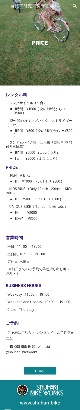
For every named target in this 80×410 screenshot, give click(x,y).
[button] (5, 6)
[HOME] (40, 371)
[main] (40, 43)
